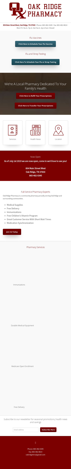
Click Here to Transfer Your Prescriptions (35, 105)
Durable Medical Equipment (22, 325)
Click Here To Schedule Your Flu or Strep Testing (35, 62)
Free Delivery (19, 407)
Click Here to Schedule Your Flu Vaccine (35, 44)
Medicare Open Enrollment (22, 366)
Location (58, 139)
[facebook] (35, 443)
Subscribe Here (48, 429)
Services (12, 139)
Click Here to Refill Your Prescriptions (35, 96)
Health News (35, 139)
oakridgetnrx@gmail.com (35, 455)
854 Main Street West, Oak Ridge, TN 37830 (19, 25)
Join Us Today (12, 232)
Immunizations (19, 284)
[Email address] (25, 430)
